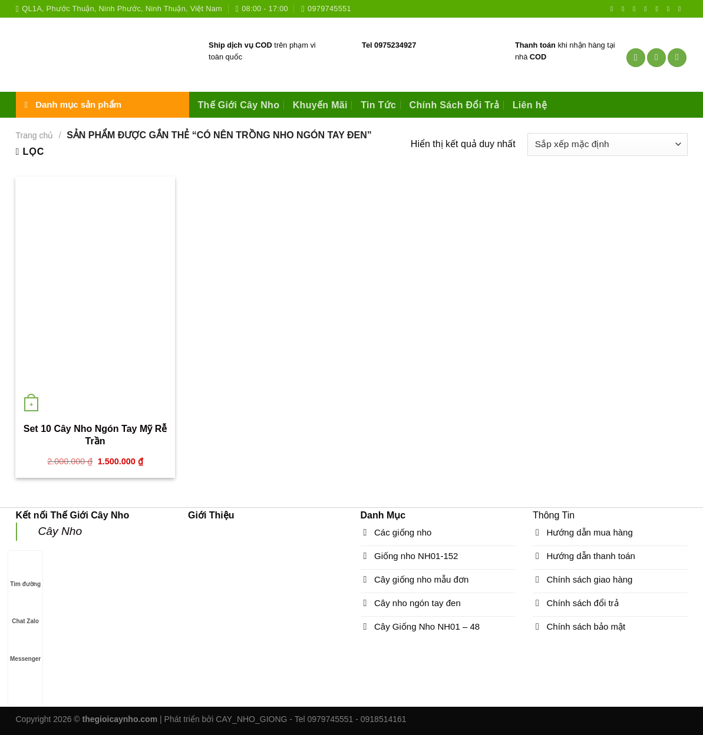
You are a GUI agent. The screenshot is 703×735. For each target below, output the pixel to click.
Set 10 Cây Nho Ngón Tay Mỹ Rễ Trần (95, 435)
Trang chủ (35, 135)
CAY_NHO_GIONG (251, 719)
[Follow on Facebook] (614, 9)
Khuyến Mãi (320, 105)
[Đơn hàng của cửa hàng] (607, 144)
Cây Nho (60, 531)
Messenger (25, 647)
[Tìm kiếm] (635, 58)
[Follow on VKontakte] (681, 9)
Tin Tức (378, 105)
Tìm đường (25, 572)
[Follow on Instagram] (625, 9)
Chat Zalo (25, 610)
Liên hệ (530, 105)
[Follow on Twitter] (636, 9)
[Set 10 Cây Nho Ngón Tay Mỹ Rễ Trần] (94, 296)
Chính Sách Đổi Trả (455, 105)
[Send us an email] (647, 9)
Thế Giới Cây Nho (239, 105)
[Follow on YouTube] (670, 9)
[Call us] (658, 9)
